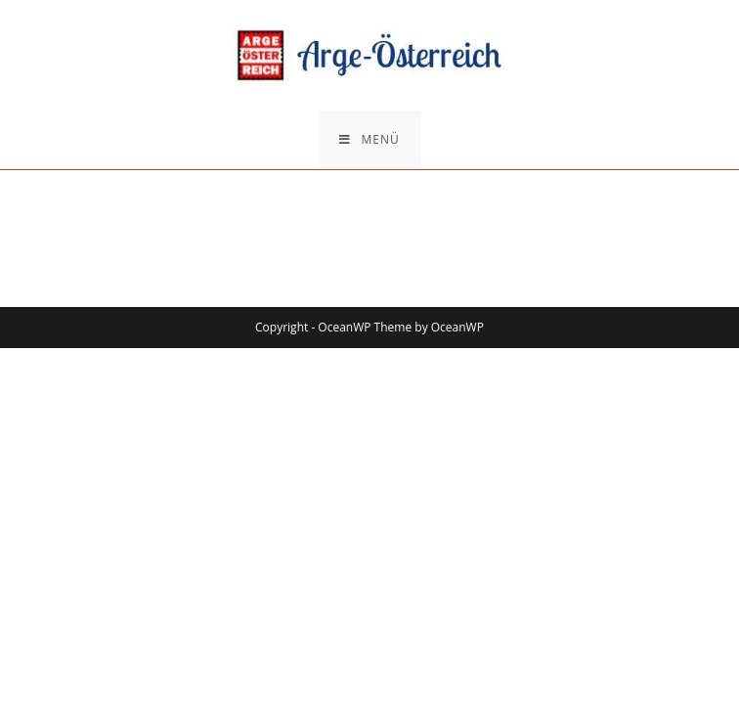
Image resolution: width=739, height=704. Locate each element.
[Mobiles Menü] (369, 139)
